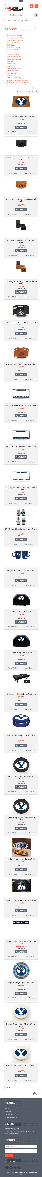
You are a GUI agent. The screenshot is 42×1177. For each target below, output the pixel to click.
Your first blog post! (12, 1129)
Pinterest (15, 1167)
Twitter (11, 1167)
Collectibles (11, 45)
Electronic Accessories (14, 47)
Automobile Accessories (15, 40)
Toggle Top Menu (21, 1)
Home (5, 20)
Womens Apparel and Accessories (18, 82)
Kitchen (9, 66)
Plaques (9, 75)
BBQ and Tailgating (13, 42)
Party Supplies (12, 73)
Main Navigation (6, 15)
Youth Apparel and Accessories (17, 85)
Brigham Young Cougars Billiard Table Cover (21, 694)
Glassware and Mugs (14, 59)
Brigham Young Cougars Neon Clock (21, 983)
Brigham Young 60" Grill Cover (21, 611)
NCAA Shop (12, 20)
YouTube (19, 1167)
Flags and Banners (13, 49)
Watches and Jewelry (14, 78)
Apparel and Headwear (14, 35)
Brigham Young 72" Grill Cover (21, 653)
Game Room (11, 52)
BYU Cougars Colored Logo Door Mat (21, 117)
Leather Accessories (13, 68)
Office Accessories (13, 71)
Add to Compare (29, 132)
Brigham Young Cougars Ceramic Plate (21, 859)
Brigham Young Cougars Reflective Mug (21, 570)
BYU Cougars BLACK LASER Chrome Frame (21, 405)
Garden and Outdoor (13, 54)
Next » (37, 87)
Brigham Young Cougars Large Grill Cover (21, 900)
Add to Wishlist (12, 132)
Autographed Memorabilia (15, 38)
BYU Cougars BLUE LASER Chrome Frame (21, 446)
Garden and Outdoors (14, 57)
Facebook (7, 1167)
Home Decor (11, 64)
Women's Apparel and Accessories (18, 80)
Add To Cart (22, 127)
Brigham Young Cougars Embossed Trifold (21, 364)
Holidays (10, 61)
